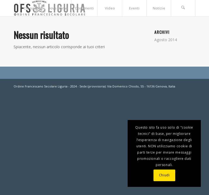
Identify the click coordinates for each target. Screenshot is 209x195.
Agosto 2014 (165, 39)
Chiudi (164, 175)
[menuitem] (32, 8)
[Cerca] (183, 8)
